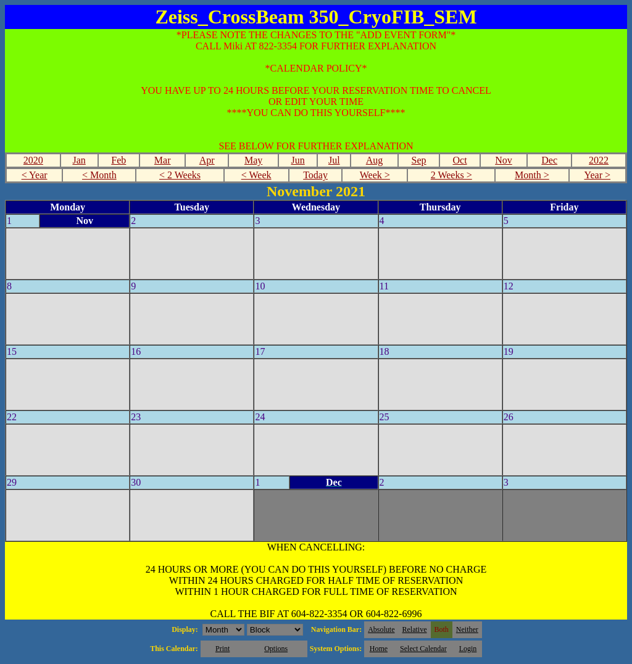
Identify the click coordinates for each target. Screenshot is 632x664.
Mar (162, 160)
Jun (298, 160)
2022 (599, 160)
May (253, 160)
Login (468, 648)
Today (315, 175)
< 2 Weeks (180, 175)
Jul (334, 160)
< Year (35, 175)
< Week (256, 175)
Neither (467, 629)
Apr (207, 160)
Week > (375, 175)
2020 (33, 160)
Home (379, 648)
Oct (459, 160)
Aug (374, 160)
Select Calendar (423, 648)
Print (222, 648)
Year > (597, 175)
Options (276, 648)
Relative (414, 629)
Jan (78, 160)
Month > (532, 175)
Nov (503, 160)
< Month (99, 175)
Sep (419, 160)
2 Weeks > (451, 175)
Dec (549, 160)
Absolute (381, 629)
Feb (118, 160)
